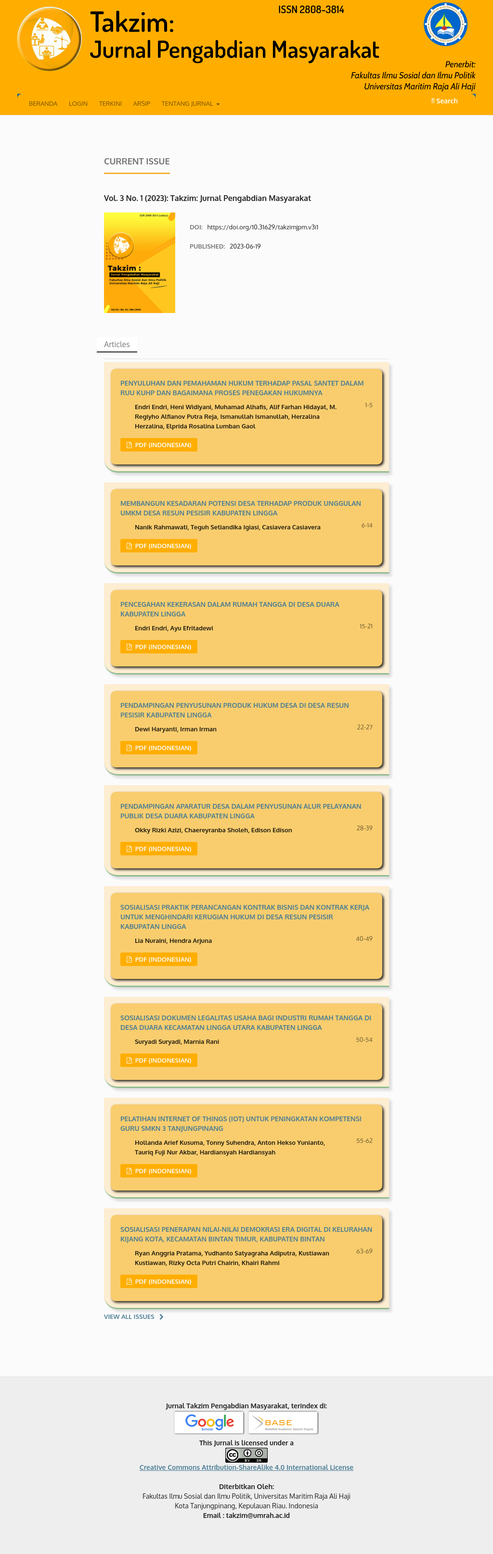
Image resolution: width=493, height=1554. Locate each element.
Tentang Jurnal (188, 103)
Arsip (141, 103)
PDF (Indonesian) (162, 445)
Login (78, 103)
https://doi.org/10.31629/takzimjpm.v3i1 (263, 227)
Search (444, 101)
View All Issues (129, 1316)
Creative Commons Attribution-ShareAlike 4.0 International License (246, 1467)
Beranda (43, 103)
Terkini (110, 103)
